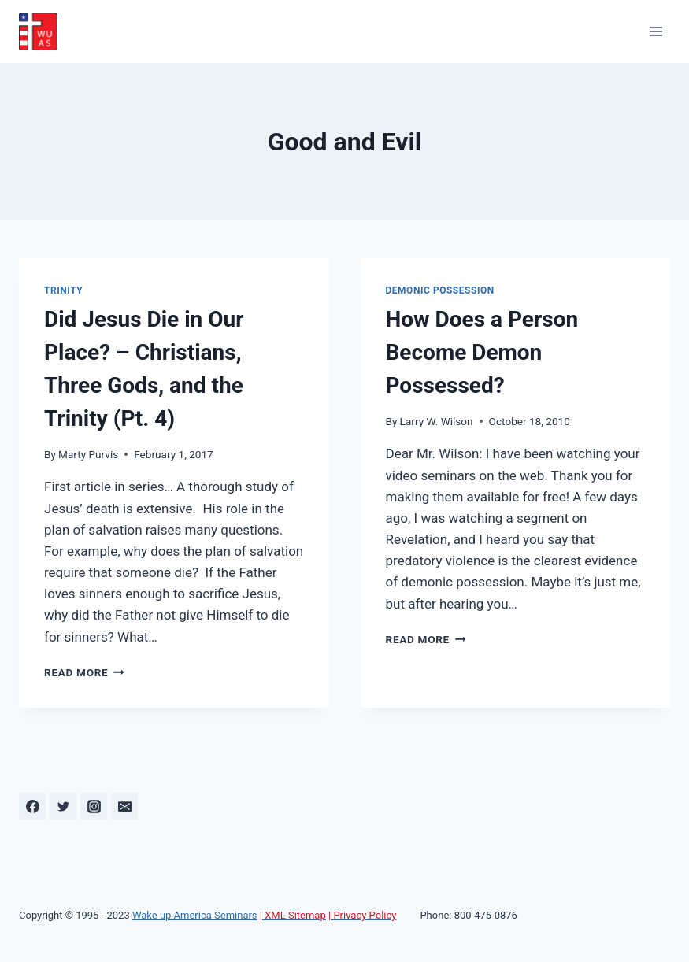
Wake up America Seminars (194, 915)
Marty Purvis (88, 454)
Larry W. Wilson (436, 421)
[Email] (124, 806)
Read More (84, 672)
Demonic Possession (440, 290)
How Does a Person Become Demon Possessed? (482, 352)
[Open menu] (655, 31)
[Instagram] (93, 806)
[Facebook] (32, 806)
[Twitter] (63, 806)
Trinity (63, 290)
